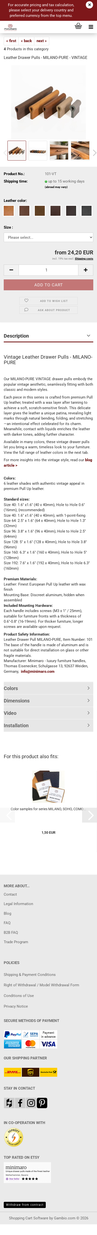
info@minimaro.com (37, 671)
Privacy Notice (16, 1006)
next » (42, 41)
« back (26, 41)
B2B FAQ (11, 932)
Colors (11, 688)
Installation (16, 725)
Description (16, 336)
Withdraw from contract (25, 1205)
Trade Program (16, 942)
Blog (7, 913)
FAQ (7, 923)
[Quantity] (48, 270)
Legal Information (18, 904)
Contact (10, 894)
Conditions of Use (19, 995)
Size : (8, 227)
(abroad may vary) (56, 187)
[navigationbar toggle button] (91, 27)
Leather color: (15, 200)
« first (11, 41)
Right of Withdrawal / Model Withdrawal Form (41, 985)
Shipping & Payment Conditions (30, 974)
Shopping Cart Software (28, 1218)
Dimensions (17, 701)
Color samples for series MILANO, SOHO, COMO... (48, 809)
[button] (11, 270)
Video (10, 713)
